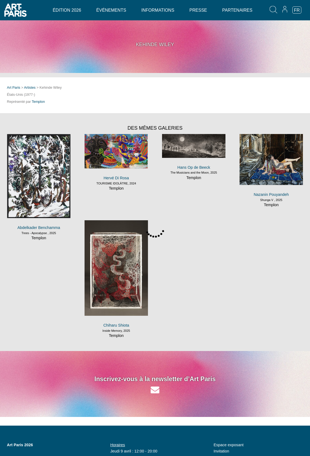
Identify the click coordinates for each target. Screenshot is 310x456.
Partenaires (237, 10)
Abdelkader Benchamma (38, 227)
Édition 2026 (67, 10)
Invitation (221, 451)
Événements (111, 10)
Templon (38, 102)
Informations (157, 10)
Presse (198, 10)
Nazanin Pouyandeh (271, 194)
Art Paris (13, 87)
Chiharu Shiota (116, 325)
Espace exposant (228, 445)
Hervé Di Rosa (116, 178)
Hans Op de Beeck (193, 167)
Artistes (30, 87)
